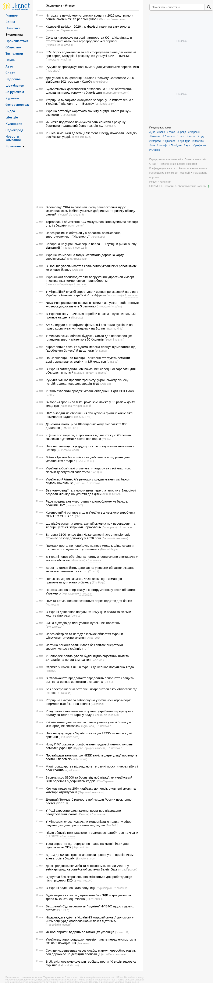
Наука (10, 60)
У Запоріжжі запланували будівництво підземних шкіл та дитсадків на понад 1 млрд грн (87, 657)
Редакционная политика (193, 168)
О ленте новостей (195, 159)
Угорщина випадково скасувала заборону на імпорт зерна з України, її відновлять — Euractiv (90, 101)
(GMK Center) (68, 115)
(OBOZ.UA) (62, 803)
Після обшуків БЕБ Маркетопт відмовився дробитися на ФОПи (92, 832)
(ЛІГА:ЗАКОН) (94, 899)
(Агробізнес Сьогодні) (59, 45)
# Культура (184, 140)
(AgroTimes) (71, 770)
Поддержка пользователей (165, 159)
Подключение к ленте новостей (178, 163)
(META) (106, 439)
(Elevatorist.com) (86, 858)
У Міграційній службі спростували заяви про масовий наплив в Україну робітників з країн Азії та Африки (92, 293)
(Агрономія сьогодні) (74, 247)
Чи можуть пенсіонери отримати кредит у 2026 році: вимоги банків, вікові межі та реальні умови (90, 17)
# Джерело (169, 140)
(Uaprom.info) (80, 847)
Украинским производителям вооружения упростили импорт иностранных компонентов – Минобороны (90, 278)
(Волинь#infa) (114, 328)
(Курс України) (85, 461)
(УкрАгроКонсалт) (78, 259)
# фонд (182, 132)
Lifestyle (12, 117)
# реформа (199, 145)
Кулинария (14, 123)
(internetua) (80, 759)
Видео (10, 111)
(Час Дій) (96, 472)
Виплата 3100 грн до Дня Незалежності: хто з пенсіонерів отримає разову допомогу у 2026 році (88, 536)
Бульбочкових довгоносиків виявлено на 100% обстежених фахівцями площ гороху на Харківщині (89, 90)
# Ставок (154, 149)
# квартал (155, 140)
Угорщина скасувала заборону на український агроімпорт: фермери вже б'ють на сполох (88, 702)
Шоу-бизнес (15, 85)
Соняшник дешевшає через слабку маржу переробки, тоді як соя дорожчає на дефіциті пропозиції (91, 952)
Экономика (14, 34)
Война (10, 21)
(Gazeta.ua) (78, 560)
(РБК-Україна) (105, 781)
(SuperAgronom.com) (116, 92)
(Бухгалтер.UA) (55, 626)
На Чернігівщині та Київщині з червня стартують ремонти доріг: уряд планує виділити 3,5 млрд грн (88, 359)
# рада (181, 136)
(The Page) (98, 582)
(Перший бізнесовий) (112, 19)
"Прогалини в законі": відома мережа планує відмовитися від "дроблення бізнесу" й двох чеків (91, 348)
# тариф (162, 145)
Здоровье (13, 79)
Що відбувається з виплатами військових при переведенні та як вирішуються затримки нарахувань (90, 525)
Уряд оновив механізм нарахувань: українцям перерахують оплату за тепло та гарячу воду (89, 713)
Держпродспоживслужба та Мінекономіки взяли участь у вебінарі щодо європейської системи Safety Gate (87, 867)
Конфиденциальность (162, 168)
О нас (152, 163)
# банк (161, 132)
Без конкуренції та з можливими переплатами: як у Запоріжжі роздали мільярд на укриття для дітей (91, 492)
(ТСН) (85, 649)
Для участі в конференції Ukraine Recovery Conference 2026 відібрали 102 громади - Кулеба (90, 79)
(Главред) (77, 317)
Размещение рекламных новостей (169, 172)
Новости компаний (13, 138)
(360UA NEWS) (111, 494)
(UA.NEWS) (98, 660)
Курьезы (12, 98)
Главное (12, 15)
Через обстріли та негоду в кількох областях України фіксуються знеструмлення (84, 635)
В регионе (13, 146)
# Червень (194, 132)
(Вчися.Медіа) (109, 549)
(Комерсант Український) (62, 30)
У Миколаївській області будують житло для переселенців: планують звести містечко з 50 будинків (89, 337)
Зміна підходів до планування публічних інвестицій (83, 623)
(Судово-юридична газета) (90, 373)
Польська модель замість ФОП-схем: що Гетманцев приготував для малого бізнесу (84, 580)
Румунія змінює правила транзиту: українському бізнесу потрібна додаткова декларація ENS (87, 381)
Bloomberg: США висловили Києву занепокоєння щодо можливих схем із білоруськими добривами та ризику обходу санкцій (90, 210)
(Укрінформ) (101, 81)
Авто (9, 66)
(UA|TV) (50, 395)
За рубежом (15, 91)
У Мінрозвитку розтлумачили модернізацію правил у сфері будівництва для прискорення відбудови (89, 823)
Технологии (14, 53)
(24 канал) (101, 350)
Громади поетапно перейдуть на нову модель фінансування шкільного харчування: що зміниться (90, 547)
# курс (187, 145)
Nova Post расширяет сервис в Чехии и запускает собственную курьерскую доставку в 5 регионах (92, 304)
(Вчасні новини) (114, 339)
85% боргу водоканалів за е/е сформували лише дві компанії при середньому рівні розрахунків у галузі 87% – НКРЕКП (91, 54)
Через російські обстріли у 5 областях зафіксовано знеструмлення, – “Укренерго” (83, 234)
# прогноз (198, 140)
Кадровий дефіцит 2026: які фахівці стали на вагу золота (88, 26)
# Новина (154, 136)
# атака (171, 132)
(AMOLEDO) (53, 70)
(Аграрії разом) (127, 869)
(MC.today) (52, 604)
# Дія (152, 132)
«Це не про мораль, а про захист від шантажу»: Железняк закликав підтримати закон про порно (88, 437)
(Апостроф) (93, 637)
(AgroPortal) (88, 726)
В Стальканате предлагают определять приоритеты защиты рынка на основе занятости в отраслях (90, 679)
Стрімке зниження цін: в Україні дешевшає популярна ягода (90, 667)
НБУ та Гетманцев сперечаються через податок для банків (89, 601)
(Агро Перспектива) (113, 954)
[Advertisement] (87, 172)
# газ (152, 145)
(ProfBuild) (112, 825)
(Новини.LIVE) (82, 417)
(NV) (77, 516)
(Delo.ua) (77, 270)
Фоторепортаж (17, 104)
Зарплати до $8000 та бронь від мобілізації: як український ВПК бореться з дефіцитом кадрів (89, 779)
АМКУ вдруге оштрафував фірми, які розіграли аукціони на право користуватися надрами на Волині (89, 326)
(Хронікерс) (97, 236)
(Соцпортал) (109, 527)
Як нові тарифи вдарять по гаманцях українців (80, 932)
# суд (201, 136)
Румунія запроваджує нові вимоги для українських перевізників (92, 67)
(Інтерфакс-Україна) (58, 59)
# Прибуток (175, 145)
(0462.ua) (112, 361)
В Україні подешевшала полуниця (71, 888)
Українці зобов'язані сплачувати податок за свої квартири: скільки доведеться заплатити (88, 470)
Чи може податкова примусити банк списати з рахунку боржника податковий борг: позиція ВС (85, 123)
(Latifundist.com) (105, 104)
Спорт (10, 72)
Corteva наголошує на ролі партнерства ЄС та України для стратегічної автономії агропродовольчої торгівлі (89, 39)
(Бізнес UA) (122, 932)
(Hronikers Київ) (81, 137)
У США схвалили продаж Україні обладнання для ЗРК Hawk (90, 391)
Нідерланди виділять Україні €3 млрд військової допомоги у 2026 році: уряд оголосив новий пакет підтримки (90, 919)
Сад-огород (14, 130)
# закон (191, 136)
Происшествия (17, 40)
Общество (13, 47)
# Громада (168, 136)
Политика (13, 28)
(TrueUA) (93, 571)
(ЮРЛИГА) (110, 126)
